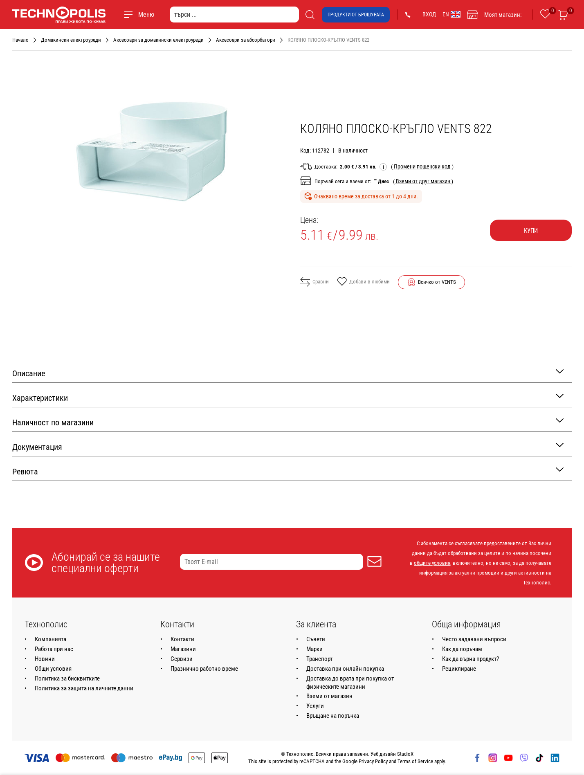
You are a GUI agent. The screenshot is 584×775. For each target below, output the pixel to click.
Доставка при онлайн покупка (345, 668)
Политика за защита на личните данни (84, 688)
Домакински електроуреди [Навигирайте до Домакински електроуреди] (71, 40)
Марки (314, 649)
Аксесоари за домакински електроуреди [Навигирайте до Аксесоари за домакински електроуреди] (158, 40)
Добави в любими (363, 282)
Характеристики (288, 397)
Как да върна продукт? (470, 659)
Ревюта (288, 470)
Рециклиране (459, 668)
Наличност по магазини (288, 421)
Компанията (50, 639)
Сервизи (182, 659)
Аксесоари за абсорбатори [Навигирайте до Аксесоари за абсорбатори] (245, 40)
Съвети (315, 639)
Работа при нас (54, 649)
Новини (45, 659)
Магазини (183, 649)
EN (451, 14)
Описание (288, 372)
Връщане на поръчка (332, 715)
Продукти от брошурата (356, 15)
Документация (288, 446)
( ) (422, 166)
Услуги (315, 706)
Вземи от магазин (329, 696)
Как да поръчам (462, 649)
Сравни (314, 282)
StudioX (405, 754)
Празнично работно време (204, 668)
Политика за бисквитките (67, 678)
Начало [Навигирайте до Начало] (20, 40)
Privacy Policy (373, 761)
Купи (531, 230)
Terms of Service (415, 761)
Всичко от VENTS (437, 282)
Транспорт (319, 659)
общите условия (432, 563)
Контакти (182, 639)
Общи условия (53, 668)
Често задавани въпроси (474, 639)
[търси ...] (234, 14)
